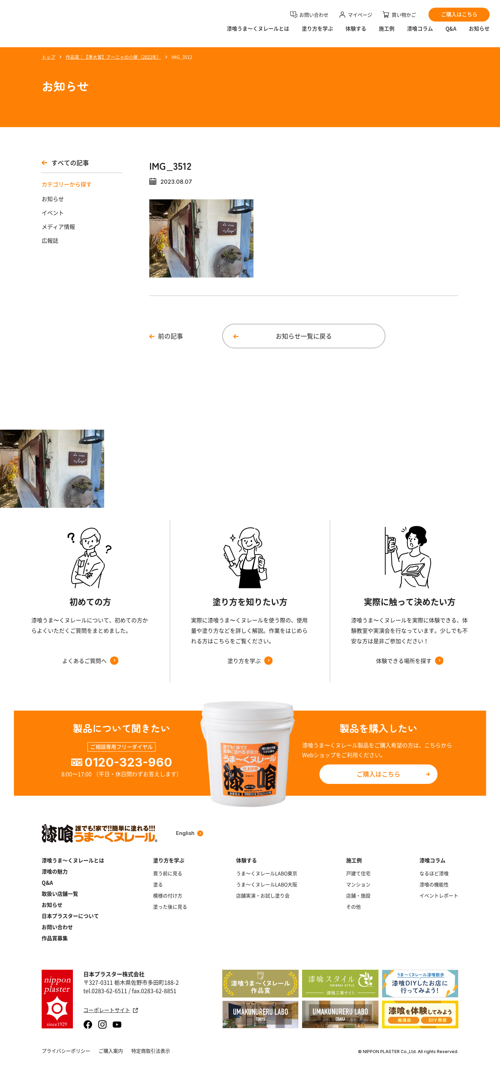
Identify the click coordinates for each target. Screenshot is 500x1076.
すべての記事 (65, 162)
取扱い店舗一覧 (60, 893)
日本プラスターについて (70, 916)
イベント (53, 212)
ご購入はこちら (378, 774)
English (189, 833)
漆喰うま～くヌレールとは (73, 860)
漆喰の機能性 (434, 884)
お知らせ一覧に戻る (304, 336)
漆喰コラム (420, 33)
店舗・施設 (358, 895)
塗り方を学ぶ (317, 33)
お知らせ (479, 33)
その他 (353, 906)
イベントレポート (438, 895)
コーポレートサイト (110, 1010)
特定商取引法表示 (150, 1050)
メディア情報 (58, 226)
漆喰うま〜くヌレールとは (258, 33)
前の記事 (170, 336)
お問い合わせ (57, 927)
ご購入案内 (111, 1050)
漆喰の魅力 (55, 871)
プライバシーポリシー (66, 1050)
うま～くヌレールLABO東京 (266, 873)
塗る (158, 884)
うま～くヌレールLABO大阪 (266, 884)
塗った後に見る (170, 906)
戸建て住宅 (358, 873)
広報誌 (50, 240)
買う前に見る (167, 873)
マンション (358, 884)
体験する (355, 33)
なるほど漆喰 (434, 873)
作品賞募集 (55, 938)
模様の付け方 (167, 895)
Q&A (450, 33)
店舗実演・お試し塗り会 (263, 895)
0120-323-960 (128, 762)
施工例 (386, 33)
